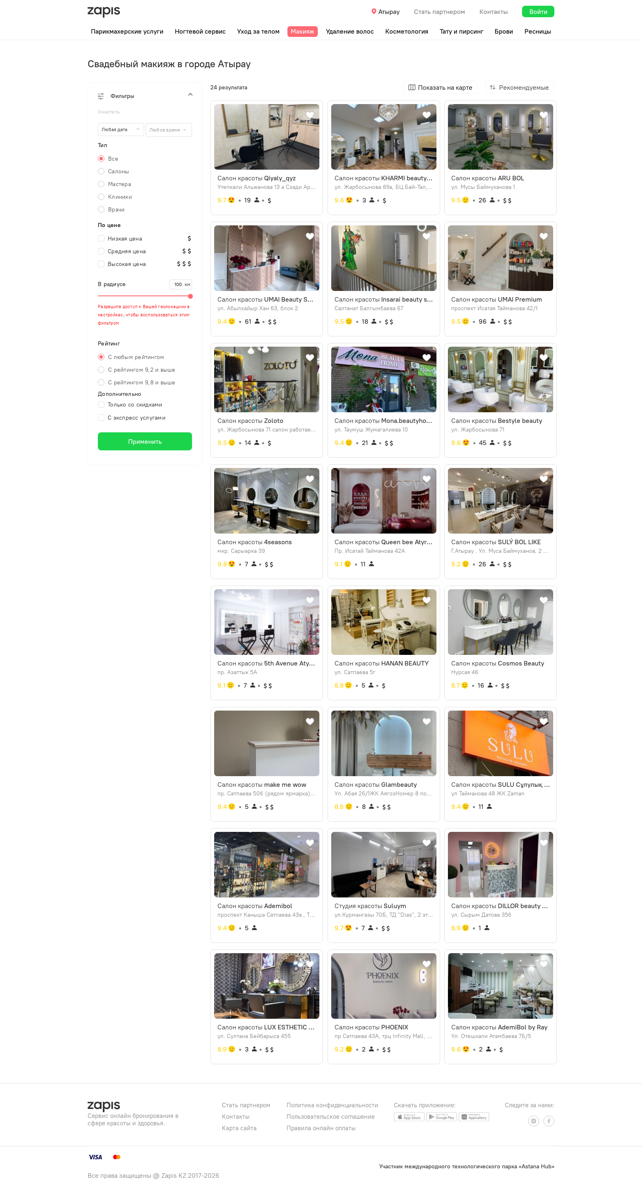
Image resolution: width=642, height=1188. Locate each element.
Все (113, 158)
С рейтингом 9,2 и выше (142, 369)
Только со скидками (130, 404)
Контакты (493, 11)
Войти (538, 11)
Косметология (406, 31)
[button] (145, 96)
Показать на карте (445, 87)
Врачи (116, 209)
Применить (145, 441)
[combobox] (168, 130)
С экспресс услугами (131, 417)
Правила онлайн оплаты (321, 1128)
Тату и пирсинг (462, 31)
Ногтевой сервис (200, 31)
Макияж (302, 31)
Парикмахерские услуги (127, 31)
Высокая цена (122, 264)
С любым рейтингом (136, 357)
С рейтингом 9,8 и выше (142, 382)
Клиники (120, 196)
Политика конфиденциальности (332, 1105)
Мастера (119, 184)
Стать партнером (439, 11)
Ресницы (537, 31)
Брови (504, 31)
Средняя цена (122, 251)
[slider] (145, 295)
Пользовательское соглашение (331, 1116)
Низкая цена (120, 238)
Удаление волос (350, 31)
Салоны (118, 171)
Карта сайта (239, 1128)
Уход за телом (258, 31)
